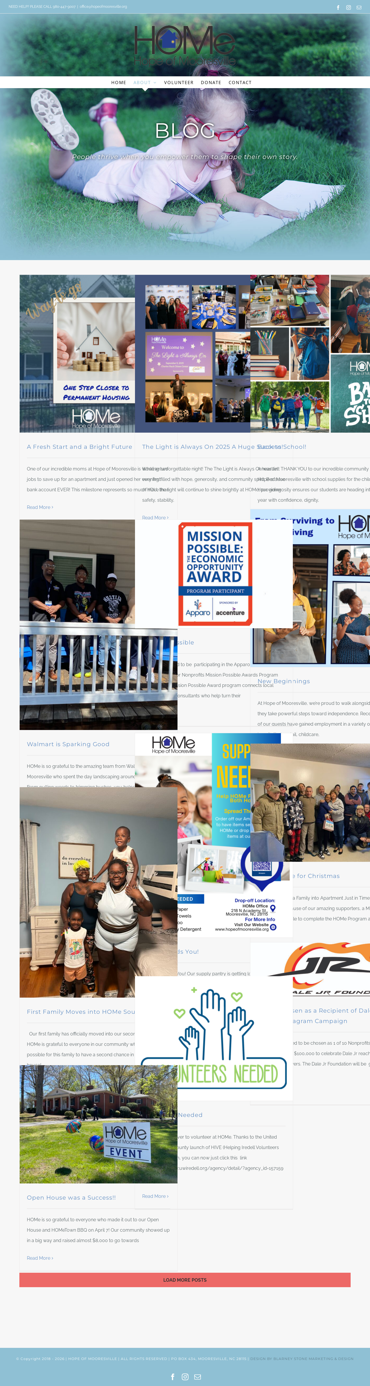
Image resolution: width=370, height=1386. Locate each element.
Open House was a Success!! (71, 1197)
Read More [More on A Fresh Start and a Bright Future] (38, 507)
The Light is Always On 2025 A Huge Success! (212, 446)
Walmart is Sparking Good (68, 744)
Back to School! (282, 446)
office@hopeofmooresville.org (103, 7)
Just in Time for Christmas (299, 875)
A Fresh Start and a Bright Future (79, 446)
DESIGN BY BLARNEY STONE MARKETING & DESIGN (302, 1359)
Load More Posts (185, 1280)
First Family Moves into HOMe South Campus (98, 1011)
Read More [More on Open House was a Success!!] (38, 1258)
